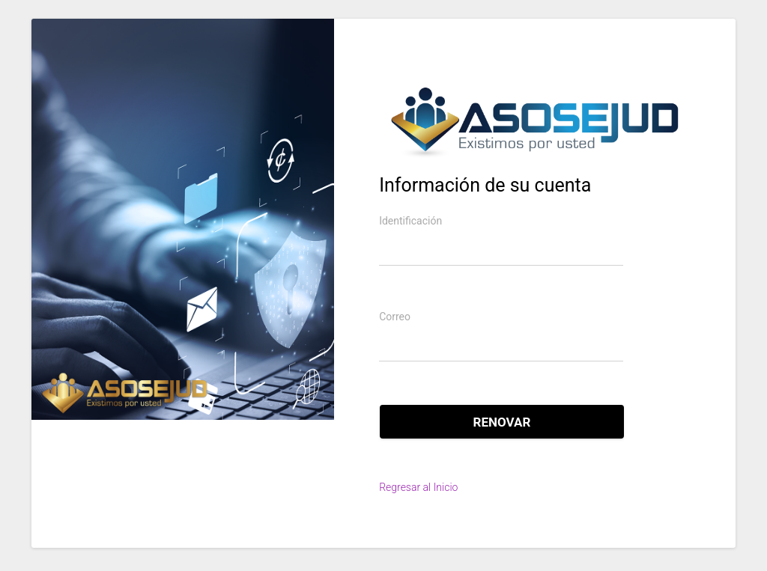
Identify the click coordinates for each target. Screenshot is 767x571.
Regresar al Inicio (418, 487)
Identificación (410, 221)
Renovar (502, 422)
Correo (394, 317)
